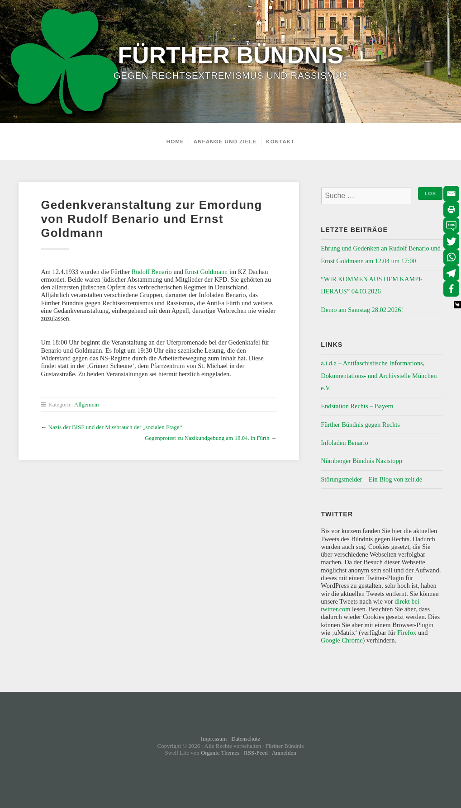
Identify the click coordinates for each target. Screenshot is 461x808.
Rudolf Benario (152, 271)
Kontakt (280, 141)
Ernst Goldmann (206, 271)
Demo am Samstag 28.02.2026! (362, 309)
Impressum (214, 738)
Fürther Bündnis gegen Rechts (360, 424)
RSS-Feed (256, 752)
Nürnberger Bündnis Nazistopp (361, 460)
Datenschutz (245, 738)
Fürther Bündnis (230, 55)
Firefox (406, 632)
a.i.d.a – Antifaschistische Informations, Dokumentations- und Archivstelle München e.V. (379, 375)
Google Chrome (341, 640)
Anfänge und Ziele (225, 141)
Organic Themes (220, 752)
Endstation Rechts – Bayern (357, 406)
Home (175, 141)
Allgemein (86, 404)
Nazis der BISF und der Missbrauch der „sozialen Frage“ (115, 427)
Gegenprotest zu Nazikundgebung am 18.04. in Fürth (207, 438)
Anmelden (284, 752)
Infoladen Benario (344, 442)
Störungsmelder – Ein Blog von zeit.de (371, 479)
